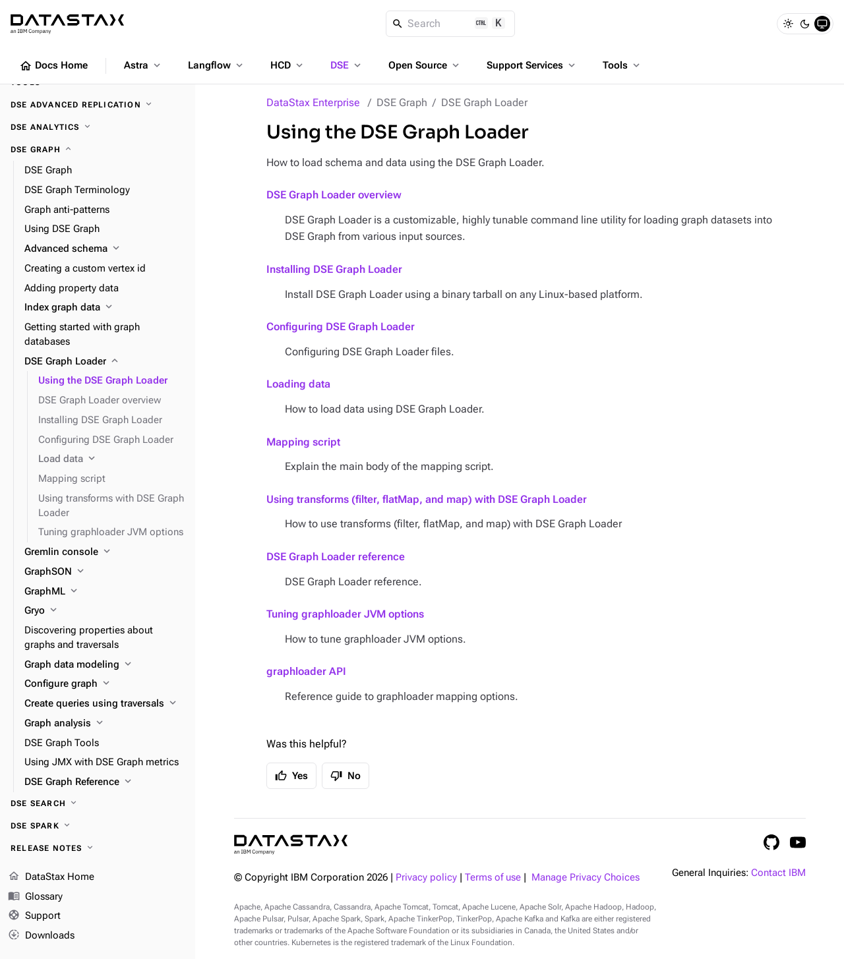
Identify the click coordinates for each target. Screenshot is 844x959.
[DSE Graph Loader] (104, 362)
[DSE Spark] (97, 826)
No (345, 776)
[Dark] (805, 24)
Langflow (216, 65)
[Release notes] (97, 848)
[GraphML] (104, 592)
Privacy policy (426, 877)
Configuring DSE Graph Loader (340, 326)
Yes (291, 776)
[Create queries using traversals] (104, 704)
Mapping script (303, 442)
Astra (143, 65)
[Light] (788, 24)
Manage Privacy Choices (585, 877)
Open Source (425, 65)
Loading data (298, 384)
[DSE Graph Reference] (104, 782)
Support (34, 916)
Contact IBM (778, 873)
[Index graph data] (104, 308)
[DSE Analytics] (97, 127)
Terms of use (493, 877)
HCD (287, 65)
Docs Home (53, 66)
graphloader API (306, 671)
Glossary (35, 897)
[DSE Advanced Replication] (97, 105)
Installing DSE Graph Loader (334, 269)
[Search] (451, 24)
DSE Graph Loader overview (334, 195)
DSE (346, 65)
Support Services (532, 65)
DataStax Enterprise (313, 102)
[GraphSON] (104, 572)
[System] (822, 24)
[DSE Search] (97, 803)
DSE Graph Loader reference (335, 556)
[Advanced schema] (104, 249)
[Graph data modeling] (104, 665)
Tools (622, 65)
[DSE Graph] (97, 149)
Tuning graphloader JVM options (345, 614)
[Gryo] (104, 611)
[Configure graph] (104, 684)
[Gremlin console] (104, 552)
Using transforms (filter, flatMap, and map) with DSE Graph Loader (426, 499)
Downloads (41, 936)
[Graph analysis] (104, 724)
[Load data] (111, 459)
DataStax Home (51, 877)
